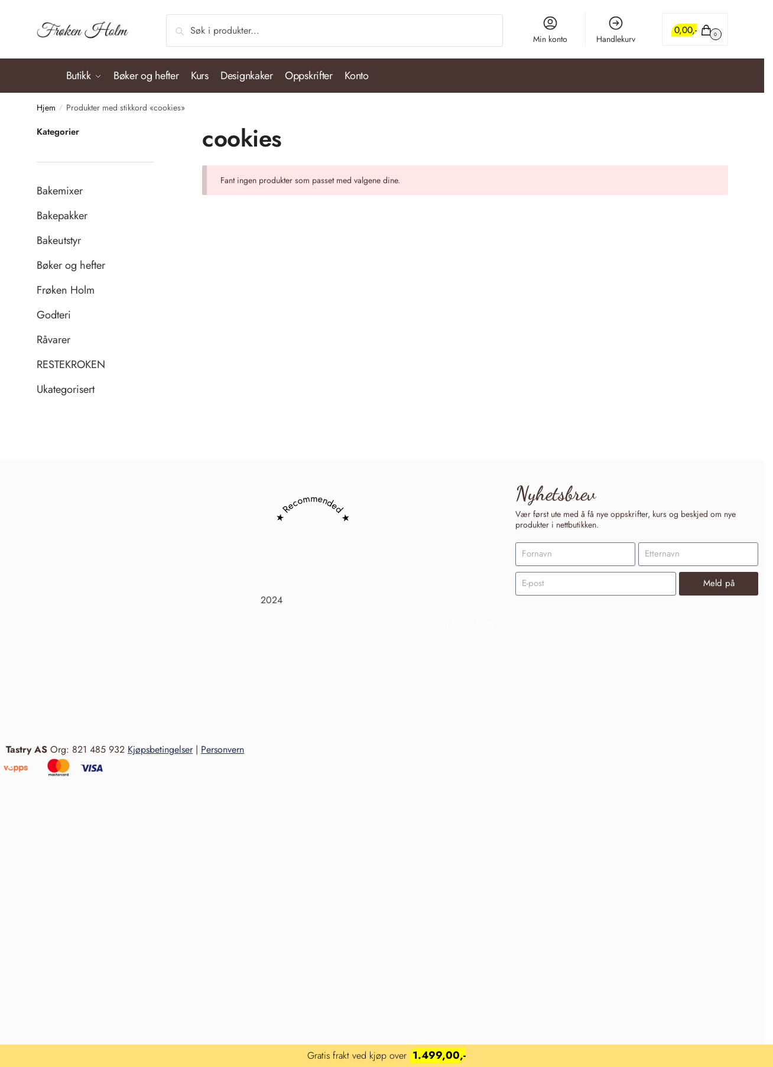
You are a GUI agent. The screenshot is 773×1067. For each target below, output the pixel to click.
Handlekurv (615, 30)
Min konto (550, 30)
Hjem (46, 103)
